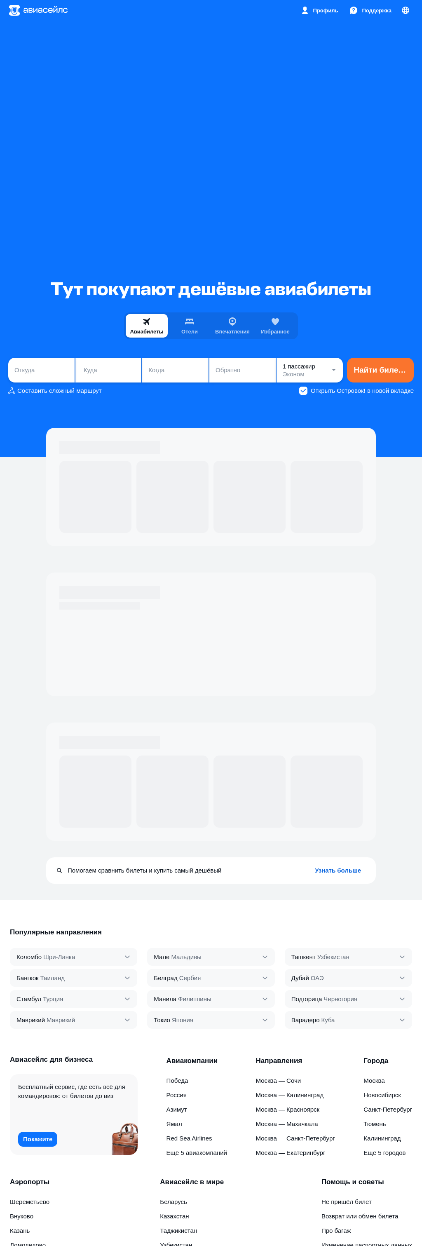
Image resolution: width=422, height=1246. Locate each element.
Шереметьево (29, 1201)
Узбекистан (333, 956)
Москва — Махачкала (287, 1123)
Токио (162, 1019)
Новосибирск (382, 1094)
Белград (165, 977)
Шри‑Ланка (59, 956)
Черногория (340, 998)
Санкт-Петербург (387, 1109)
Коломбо (29, 956)
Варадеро (305, 1019)
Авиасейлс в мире (192, 1182)
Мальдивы (186, 956)
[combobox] (41, 370)
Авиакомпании (192, 1061)
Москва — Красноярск (288, 1109)
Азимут (176, 1109)
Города (375, 1061)
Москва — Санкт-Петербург (295, 1138)
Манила (165, 998)
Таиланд (52, 977)
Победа (177, 1080)
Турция (53, 998)
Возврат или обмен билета (359, 1216)
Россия (176, 1094)
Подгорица (306, 998)
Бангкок (27, 977)
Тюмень (374, 1123)
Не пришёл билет (346, 1201)
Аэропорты (29, 1182)
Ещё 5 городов (384, 1152)
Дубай (300, 977)
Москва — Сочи (278, 1080)
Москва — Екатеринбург (291, 1152)
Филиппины (194, 998)
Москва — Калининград (290, 1094)
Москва (373, 1080)
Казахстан (174, 1216)
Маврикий (30, 1019)
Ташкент (303, 956)
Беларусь (173, 1201)
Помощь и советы (352, 1182)
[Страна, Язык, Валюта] (405, 10)
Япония (182, 1019)
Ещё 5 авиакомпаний (196, 1152)
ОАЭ (317, 977)
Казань (20, 1230)
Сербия (190, 977)
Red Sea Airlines (189, 1138)
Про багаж (336, 1230)
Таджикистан (178, 1230)
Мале (161, 956)
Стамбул (28, 998)
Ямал (174, 1123)
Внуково (21, 1216)
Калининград (382, 1138)
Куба (328, 1019)
